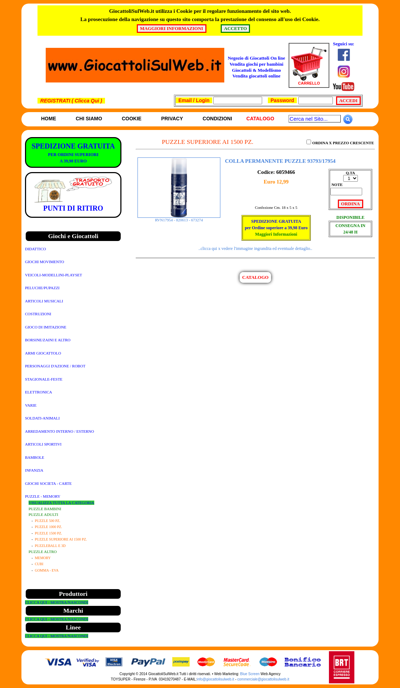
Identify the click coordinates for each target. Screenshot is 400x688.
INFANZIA (34, 470)
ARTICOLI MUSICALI (44, 301)
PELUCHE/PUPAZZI (42, 288)
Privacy (172, 118)
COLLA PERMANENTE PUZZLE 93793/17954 (280, 161)
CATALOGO (255, 277)
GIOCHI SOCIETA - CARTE (48, 483)
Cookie (131, 118)
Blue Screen (249, 674)
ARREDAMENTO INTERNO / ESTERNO (59, 431)
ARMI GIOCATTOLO (43, 353)
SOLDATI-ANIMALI (42, 418)
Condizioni (217, 118)
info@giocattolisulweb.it (215, 679)
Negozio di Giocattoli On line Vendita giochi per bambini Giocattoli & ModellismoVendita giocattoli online (256, 67)
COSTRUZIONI (38, 314)
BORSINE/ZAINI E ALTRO (47, 340)
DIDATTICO (35, 249)
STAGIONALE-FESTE (43, 379)
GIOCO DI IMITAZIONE (45, 327)
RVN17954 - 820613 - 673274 (179, 218)
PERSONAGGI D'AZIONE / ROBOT (55, 366)
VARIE (30, 405)
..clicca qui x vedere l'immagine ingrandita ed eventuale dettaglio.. (255, 248)
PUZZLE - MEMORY (42, 496)
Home (48, 118)
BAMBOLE (34, 457)
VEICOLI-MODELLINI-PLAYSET (53, 275)
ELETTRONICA (38, 392)
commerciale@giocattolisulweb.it (263, 679)
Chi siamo (89, 118)
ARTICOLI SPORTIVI (43, 444)
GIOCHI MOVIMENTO (44, 262)
